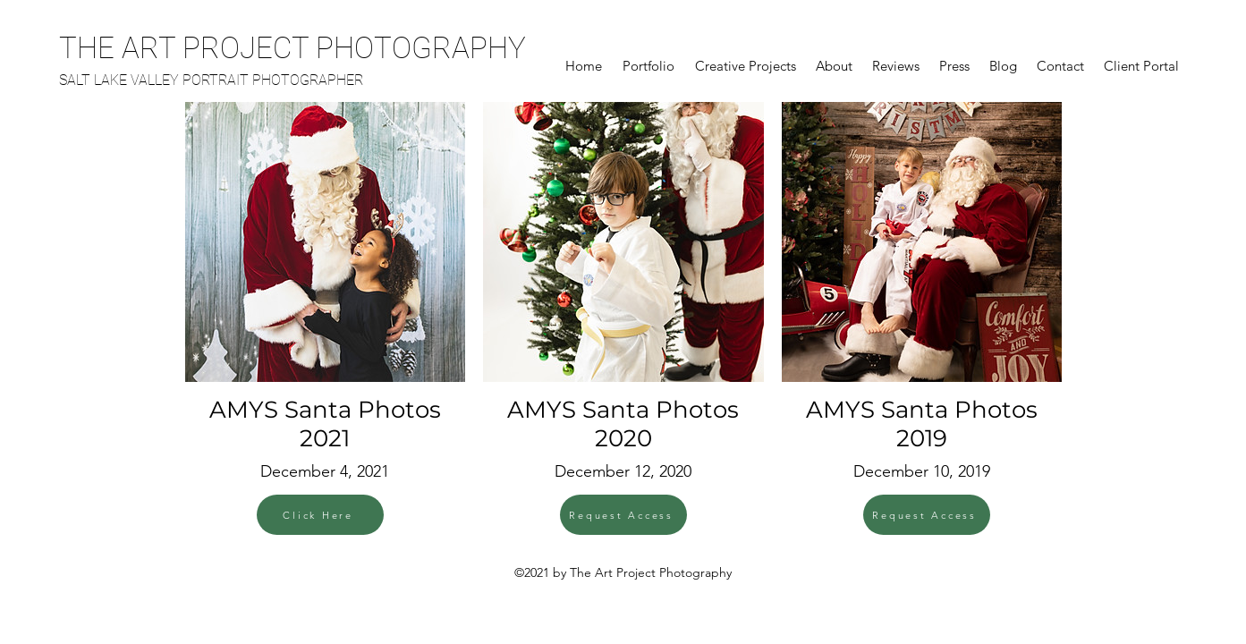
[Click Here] (320, 515)
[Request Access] (623, 515)
